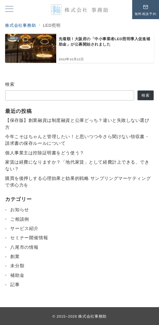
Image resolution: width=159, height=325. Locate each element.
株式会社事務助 (92, 316)
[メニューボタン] (9, 9)
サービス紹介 (24, 228)
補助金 (17, 275)
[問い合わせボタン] (145, 9)
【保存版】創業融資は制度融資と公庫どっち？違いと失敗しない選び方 (77, 123)
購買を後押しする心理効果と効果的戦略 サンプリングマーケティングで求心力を (78, 182)
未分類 (17, 265)
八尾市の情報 (24, 247)
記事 (15, 284)
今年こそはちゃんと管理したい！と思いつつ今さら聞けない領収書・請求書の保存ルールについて (77, 140)
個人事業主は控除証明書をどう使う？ (44, 152)
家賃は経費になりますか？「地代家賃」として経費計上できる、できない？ (77, 165)
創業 (15, 256)
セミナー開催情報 (29, 237)
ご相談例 (19, 219)
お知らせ (19, 209)
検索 (10, 84)
